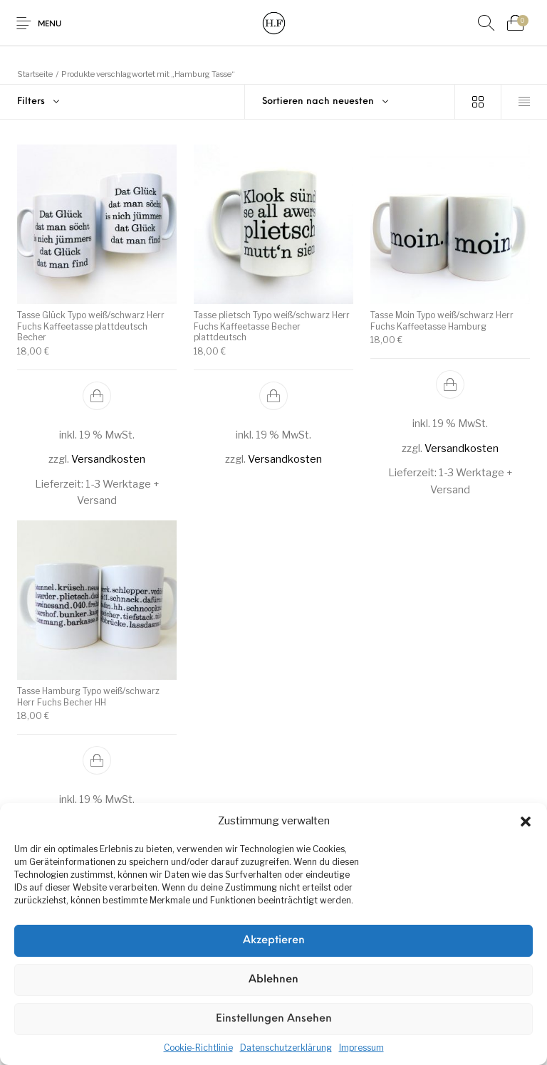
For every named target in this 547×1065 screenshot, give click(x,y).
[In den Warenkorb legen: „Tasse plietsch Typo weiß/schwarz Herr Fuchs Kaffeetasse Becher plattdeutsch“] (273, 395)
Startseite (35, 74)
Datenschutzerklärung (286, 1047)
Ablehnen (273, 980)
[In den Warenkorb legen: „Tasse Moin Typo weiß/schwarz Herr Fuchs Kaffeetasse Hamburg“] (450, 384)
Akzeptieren (274, 940)
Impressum (361, 1047)
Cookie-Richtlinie (198, 1047)
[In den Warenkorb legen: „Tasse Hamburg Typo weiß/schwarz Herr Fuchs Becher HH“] (97, 760)
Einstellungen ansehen (274, 1019)
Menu (49, 24)
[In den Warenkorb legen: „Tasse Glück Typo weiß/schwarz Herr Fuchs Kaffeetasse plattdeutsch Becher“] (97, 395)
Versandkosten (108, 459)
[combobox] (350, 102)
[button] (526, 821)
